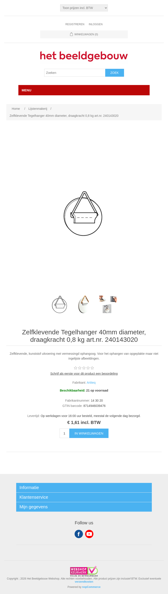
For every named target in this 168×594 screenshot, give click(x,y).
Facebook (79, 534)
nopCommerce (91, 587)
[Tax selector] (84, 7)
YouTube (89, 534)
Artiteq (91, 382)
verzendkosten (84, 581)
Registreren (74, 24)
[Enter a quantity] (64, 433)
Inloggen (96, 24)
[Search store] (74, 73)
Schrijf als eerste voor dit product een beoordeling (84, 373)
